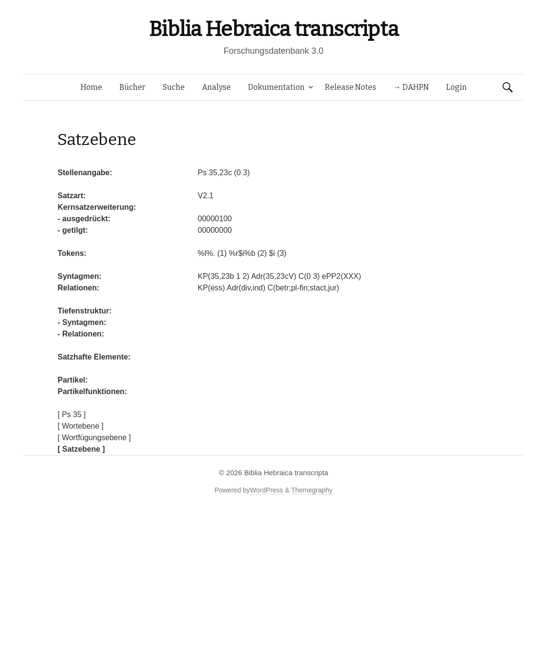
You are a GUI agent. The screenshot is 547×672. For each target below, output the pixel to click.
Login (456, 87)
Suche (174, 87)
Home (91, 87)
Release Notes (350, 87)
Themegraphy (312, 490)
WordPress (266, 490)
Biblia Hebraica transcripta (273, 29)
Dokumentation (276, 87)
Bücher (132, 87)
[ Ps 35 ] (72, 414)
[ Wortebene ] (81, 426)
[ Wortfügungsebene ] (94, 437)
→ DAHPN (411, 87)
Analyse (216, 87)
